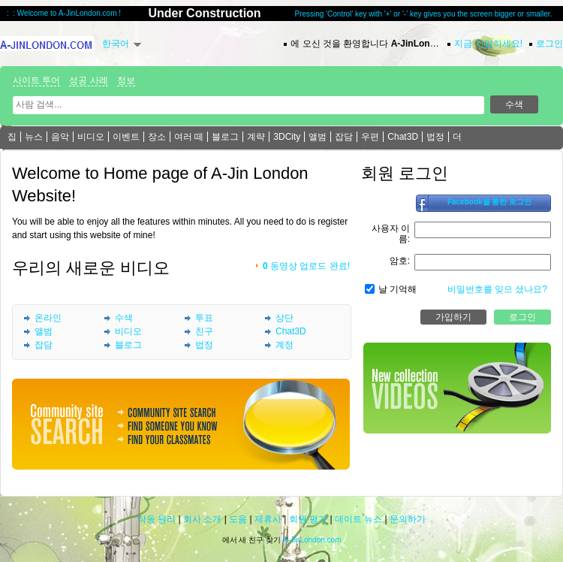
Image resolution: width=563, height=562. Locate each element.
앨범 (318, 136)
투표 (204, 318)
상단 (284, 318)
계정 (284, 345)
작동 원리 (156, 519)
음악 (60, 136)
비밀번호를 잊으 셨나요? (497, 289)
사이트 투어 (36, 80)
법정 (435, 136)
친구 (204, 331)
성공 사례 (88, 80)
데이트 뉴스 (358, 519)
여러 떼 (188, 136)
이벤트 (126, 136)
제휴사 (268, 519)
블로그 (225, 136)
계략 (256, 136)
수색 (124, 318)
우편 (370, 136)
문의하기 (408, 519)
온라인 (48, 318)
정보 (126, 80)
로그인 (549, 43)
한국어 (115, 43)
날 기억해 (397, 289)
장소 (157, 136)
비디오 (90, 136)
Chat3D (402, 136)
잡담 (344, 136)
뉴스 (34, 136)
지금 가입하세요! (488, 43)
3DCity (286, 136)
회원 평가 (308, 519)
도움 (238, 519)
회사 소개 (202, 519)
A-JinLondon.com (312, 540)
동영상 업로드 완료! (306, 266)
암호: (400, 260)
